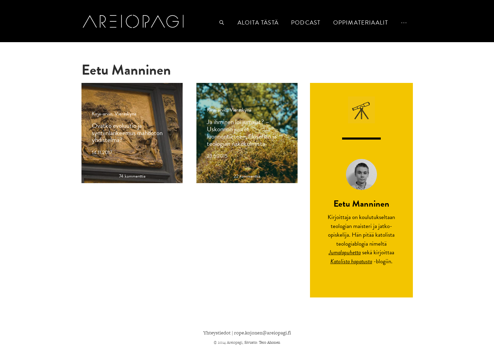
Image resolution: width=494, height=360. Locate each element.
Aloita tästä (258, 22)
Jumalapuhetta (345, 252)
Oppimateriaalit (360, 22)
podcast (305, 22)
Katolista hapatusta (351, 261)
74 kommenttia (132, 176)
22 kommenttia (247, 176)
